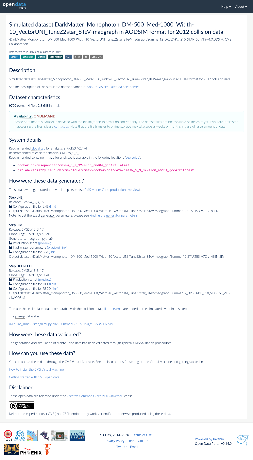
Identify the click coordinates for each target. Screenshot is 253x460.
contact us (61, 126)
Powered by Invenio (209, 439)
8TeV (77, 56)
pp (86, 56)
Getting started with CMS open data (34, 377)
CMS (68, 56)
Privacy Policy (115, 441)
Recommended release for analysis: (34, 153)
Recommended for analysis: (36, 148)
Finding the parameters (114, 215)
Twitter (121, 447)
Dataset (14, 56)
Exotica (41, 56)
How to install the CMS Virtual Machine (36, 369)
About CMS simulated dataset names (113, 87)
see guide (132, 157)
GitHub (143, 441)
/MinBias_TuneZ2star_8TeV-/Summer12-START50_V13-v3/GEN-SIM (61, 324)
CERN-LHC (97, 56)
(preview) (44, 243)
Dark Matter (56, 56)
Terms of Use (142, 435)
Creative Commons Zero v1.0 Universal (94, 396)
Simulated (28, 56)
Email (134, 447)
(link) (52, 206)
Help (131, 441)
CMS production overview (111, 189)
